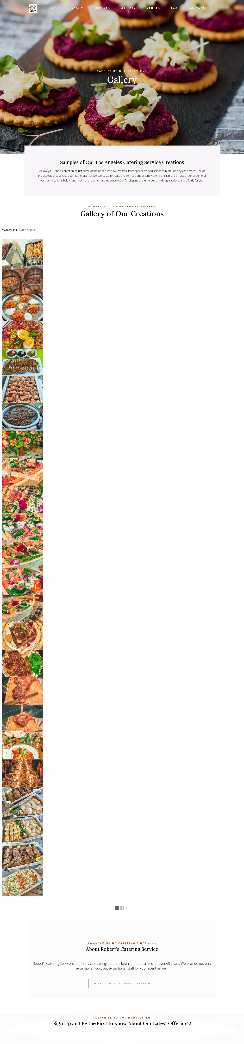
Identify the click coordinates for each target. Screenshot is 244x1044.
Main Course (10, 230)
